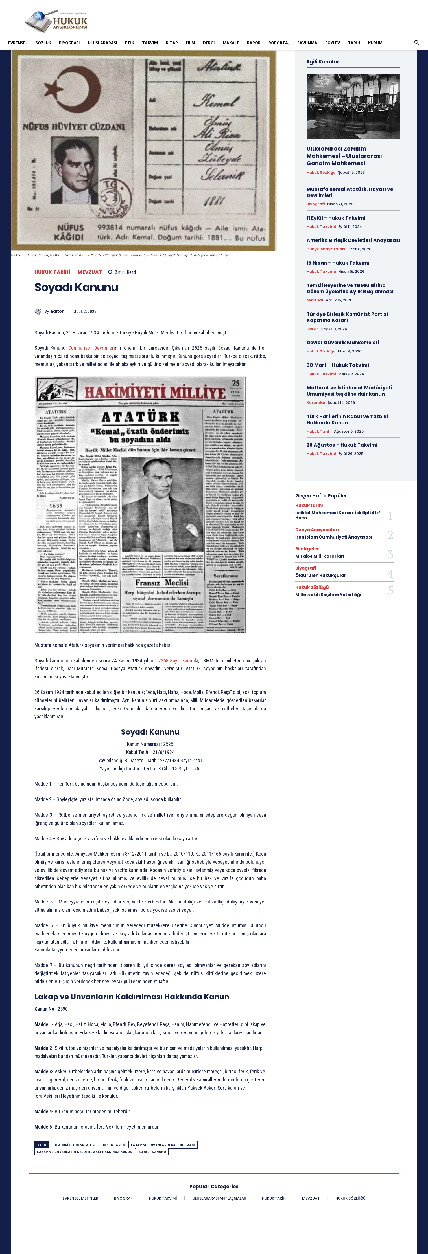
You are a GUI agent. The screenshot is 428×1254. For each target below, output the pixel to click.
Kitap (172, 42)
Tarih (354, 42)
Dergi (209, 42)
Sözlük (43, 42)
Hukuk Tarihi (113, 1145)
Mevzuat (90, 272)
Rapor (254, 42)
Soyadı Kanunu (152, 1152)
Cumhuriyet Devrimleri (91, 348)
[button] (417, 43)
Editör (57, 311)
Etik (129, 42)
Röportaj (278, 42)
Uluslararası (102, 42)
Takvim (150, 42)
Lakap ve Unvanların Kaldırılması (163, 1145)
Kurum (375, 42)
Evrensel (18, 42)
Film (190, 42)
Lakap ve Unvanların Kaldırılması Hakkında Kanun (84, 1152)
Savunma (307, 42)
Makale (231, 42)
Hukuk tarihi (52, 272)
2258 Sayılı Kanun (176, 661)
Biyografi (69, 42)
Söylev (332, 42)
